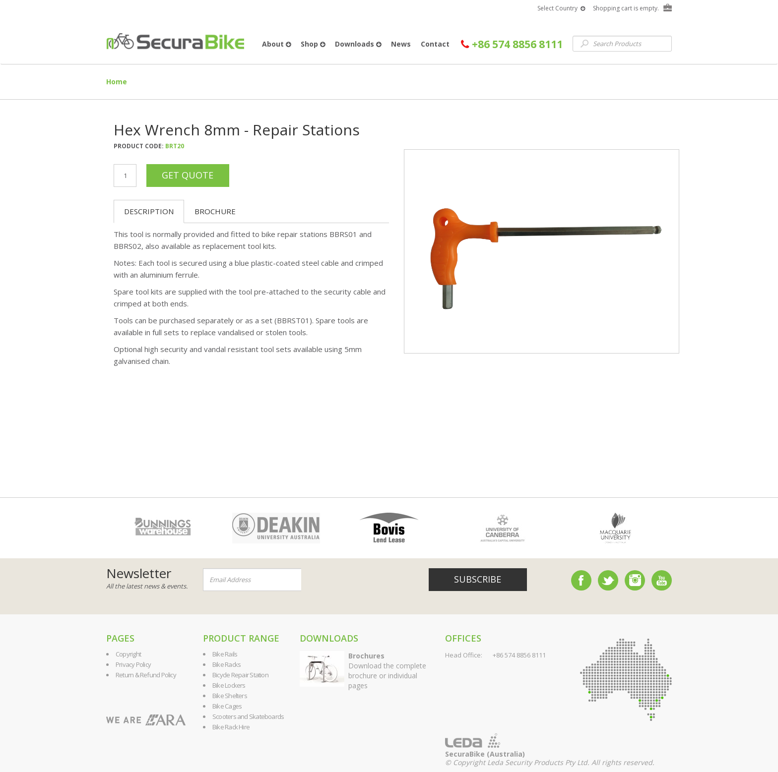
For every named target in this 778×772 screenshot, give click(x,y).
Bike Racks (226, 664)
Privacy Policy (133, 664)
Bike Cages (227, 706)
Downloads (358, 44)
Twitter (608, 580)
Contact (435, 44)
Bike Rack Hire (231, 726)
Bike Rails (224, 654)
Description (149, 211)
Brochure (215, 211)
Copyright (128, 654)
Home (116, 81)
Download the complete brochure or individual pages (387, 670)
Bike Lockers (229, 685)
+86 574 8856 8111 (512, 44)
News (401, 44)
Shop (313, 44)
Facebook (581, 580)
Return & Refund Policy (146, 674)
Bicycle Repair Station (240, 674)
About (276, 44)
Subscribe (477, 579)
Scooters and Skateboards (248, 716)
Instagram (635, 580)
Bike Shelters (229, 695)
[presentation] (361, 580)
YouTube (661, 580)
